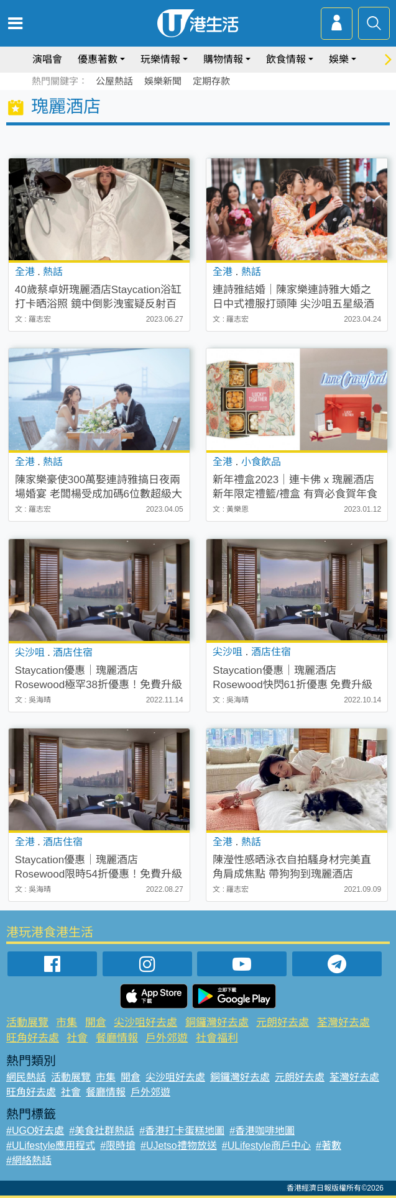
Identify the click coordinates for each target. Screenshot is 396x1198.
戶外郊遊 (166, 1038)
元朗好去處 (282, 1022)
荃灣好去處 (343, 1022)
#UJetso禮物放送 (178, 1145)
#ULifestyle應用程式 (50, 1145)
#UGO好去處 (35, 1130)
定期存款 (211, 81)
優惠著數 (97, 59)
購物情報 (223, 59)
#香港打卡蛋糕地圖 (181, 1130)
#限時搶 (118, 1145)
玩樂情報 (160, 59)
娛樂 (339, 59)
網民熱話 (26, 1077)
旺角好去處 (32, 1038)
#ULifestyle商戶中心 (266, 1145)
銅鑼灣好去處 (217, 1022)
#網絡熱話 (29, 1160)
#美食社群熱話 (101, 1130)
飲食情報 (286, 59)
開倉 (95, 1022)
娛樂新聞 (163, 81)
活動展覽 (27, 1022)
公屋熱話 (114, 81)
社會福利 (217, 1038)
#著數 (328, 1145)
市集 (66, 1022)
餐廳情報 (117, 1038)
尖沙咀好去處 (145, 1022)
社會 (77, 1038)
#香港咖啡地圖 (262, 1130)
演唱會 (47, 59)
